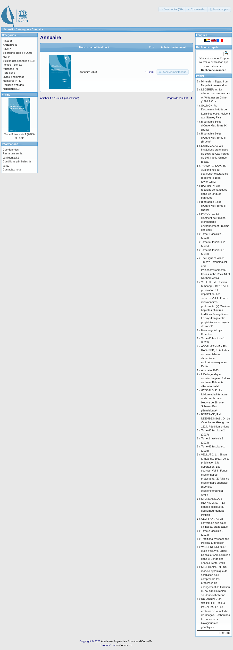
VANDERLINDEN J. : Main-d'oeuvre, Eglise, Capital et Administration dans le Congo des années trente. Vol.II (215, 554)
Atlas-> (7, 48)
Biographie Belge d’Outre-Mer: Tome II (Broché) (213, 137)
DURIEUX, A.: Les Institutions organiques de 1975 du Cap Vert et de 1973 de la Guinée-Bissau (215, 153)
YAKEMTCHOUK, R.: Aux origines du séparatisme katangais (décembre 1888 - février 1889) (214, 173)
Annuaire (37, 29)
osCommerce (124, 645)
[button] (171, 9)
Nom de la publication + (94, 47)
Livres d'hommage (14, 76)
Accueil (8, 29)
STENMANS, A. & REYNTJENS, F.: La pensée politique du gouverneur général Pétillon (213, 506)
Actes (6, 40)
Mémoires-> (10, 80)
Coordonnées (11, 149)
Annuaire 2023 (88, 72)
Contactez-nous (12, 169)
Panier (200, 75)
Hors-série (9, 72)
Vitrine (6, 94)
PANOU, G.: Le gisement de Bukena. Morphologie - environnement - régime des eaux (215, 221)
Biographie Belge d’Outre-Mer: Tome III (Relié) (213, 205)
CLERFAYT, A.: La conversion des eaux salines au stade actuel (214, 522)
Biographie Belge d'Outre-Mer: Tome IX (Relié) (214, 125)
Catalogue (22, 29)
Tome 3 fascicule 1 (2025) (19, 134)
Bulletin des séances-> (16, 60)
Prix (151, 47)
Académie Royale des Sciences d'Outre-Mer (127, 641)
